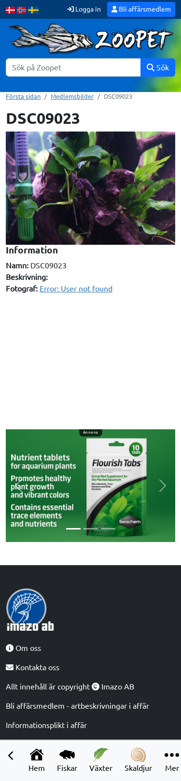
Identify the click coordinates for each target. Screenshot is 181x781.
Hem (36, 760)
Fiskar (67, 760)
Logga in (84, 9)
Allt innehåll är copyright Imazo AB (70, 686)
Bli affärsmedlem (141, 9)
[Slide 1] (73, 528)
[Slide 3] (108, 528)
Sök (158, 67)
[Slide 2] (91, 528)
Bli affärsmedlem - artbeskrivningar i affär (77, 706)
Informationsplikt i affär (46, 725)
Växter (100, 760)
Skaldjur (138, 760)
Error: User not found (76, 288)
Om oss (23, 648)
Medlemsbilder (72, 96)
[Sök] (73, 67)
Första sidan (23, 96)
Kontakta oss (32, 667)
